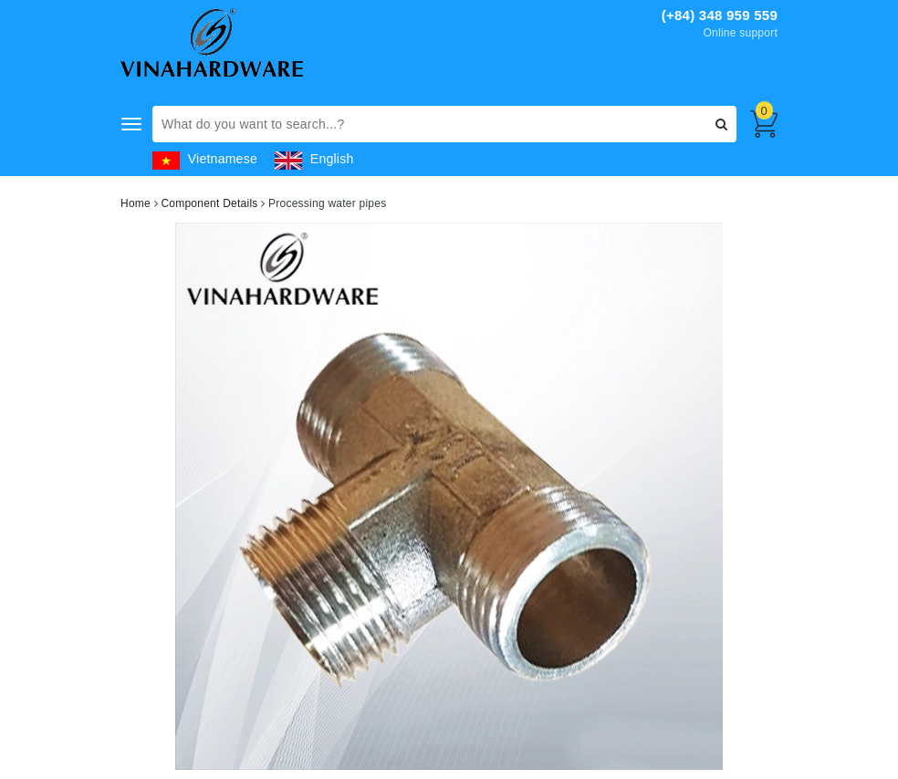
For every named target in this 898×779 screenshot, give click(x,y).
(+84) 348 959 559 (720, 15)
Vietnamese (204, 158)
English (314, 158)
